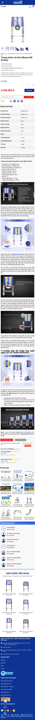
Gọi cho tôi (29, 97)
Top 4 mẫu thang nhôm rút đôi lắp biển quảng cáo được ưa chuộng (17, 505)
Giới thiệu (4, 660)
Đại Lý (3, 666)
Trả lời (2, 455)
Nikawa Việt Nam (8, 707)
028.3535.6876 (11, 547)
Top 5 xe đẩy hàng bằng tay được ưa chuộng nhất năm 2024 (29, 480)
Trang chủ (3, 53)
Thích (6, 455)
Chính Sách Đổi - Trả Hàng (8, 687)
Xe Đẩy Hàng (15, 715)
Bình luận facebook (20, 440)
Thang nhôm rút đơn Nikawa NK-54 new (9, 613)
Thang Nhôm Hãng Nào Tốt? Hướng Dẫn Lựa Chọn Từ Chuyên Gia (17, 480)
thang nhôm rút (17, 254)
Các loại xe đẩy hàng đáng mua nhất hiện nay (17, 492)
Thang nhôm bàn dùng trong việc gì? (17, 518)
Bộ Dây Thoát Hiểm (26, 715)
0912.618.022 (10, 566)
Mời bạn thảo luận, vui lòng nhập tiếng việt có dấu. (11, 444)
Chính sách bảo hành (6, 684)
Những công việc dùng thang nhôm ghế (5, 518)
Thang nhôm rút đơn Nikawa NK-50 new (9, 632)
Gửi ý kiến (27, 445)
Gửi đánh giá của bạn (7, 440)
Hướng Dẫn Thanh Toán (7, 681)
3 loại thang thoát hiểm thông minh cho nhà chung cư (6, 505)
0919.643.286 (10, 553)
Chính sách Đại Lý (6, 692)
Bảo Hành (4, 663)
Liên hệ (3, 669)
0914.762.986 (10, 559)
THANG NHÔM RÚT (19, 53)
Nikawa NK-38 (25, 434)
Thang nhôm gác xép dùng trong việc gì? (29, 518)
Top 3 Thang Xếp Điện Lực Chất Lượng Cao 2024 (6, 480)
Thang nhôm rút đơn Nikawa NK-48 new (26, 613)
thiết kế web (21, 716)
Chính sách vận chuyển (7, 689)
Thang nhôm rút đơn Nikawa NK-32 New (26, 594)
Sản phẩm (3, 6)
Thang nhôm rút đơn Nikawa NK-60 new (9, 594)
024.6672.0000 (11, 529)
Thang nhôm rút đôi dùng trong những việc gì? (29, 505)
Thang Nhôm (10, 53)
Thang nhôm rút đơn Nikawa (9, 340)
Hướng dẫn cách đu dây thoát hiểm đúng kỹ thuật (29, 492)
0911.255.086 (10, 535)
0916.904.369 (10, 541)
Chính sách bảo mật (6, 695)
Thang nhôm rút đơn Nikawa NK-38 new (26, 632)
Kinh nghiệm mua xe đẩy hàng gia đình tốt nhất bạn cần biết (6, 492)
